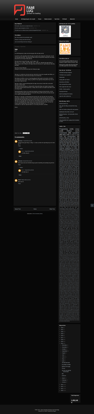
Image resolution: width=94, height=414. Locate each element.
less (77, 194)
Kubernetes (62, 77)
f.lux (77, 253)
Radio (73, 226)
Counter (68, 210)
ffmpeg (71, 254)
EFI (77, 213)
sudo (71, 178)
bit (72, 234)
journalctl (71, 267)
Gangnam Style (67, 216)
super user (67, 306)
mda (63, 274)
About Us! (72, 19)
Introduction (61, 219)
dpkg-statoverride (74, 251)
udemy (73, 312)
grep (66, 161)
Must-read (67, 140)
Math (68, 143)
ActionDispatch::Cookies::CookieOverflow (66, 208)
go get (64, 260)
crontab (71, 173)
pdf (70, 285)
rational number (63, 291)
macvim (64, 272)
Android (70, 156)
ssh (72, 164)
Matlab (60, 149)
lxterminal (76, 271)
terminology (76, 310)
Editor (60, 214)
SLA (60, 227)
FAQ (64, 214)
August (63, 353)
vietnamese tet (73, 316)
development (73, 247)
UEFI (66, 187)
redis (61, 292)
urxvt (70, 315)
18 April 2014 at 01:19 (27, 160)
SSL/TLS (76, 227)
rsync (64, 296)
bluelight (76, 234)
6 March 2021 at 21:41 (26, 179)
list (75, 176)
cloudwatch (61, 241)
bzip (70, 235)
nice (77, 279)
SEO (69, 186)
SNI (71, 227)
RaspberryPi (66, 171)
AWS (76, 207)
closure (76, 240)
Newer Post (18, 209)
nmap (73, 197)
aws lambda (72, 233)
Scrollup (92, 205)
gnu (76, 259)
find (67, 155)
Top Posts (57, 19)
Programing (63, 129)
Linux (77, 129)
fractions (73, 255)
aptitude (71, 232)
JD (69, 219)
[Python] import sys (63, 103)
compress (72, 242)
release (70, 292)
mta (61, 278)
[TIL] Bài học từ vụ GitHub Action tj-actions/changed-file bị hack (28, 30)
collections (61, 242)
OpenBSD (66, 185)
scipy (65, 164)
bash (68, 138)
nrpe (77, 280)
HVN (78, 169)
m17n (60, 272)
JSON (65, 183)
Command (63, 133)
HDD (75, 169)
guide (62, 261)
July (63, 355)
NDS (61, 223)
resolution (66, 293)
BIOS (67, 209)
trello (74, 203)
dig (70, 248)
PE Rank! (64, 19)
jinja (77, 266)
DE (78, 210)
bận (63, 373)
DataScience (66, 157)
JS (71, 219)
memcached (68, 274)
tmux (67, 150)
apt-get (76, 154)
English (60, 169)
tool (76, 311)
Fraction (71, 215)
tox (70, 203)
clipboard (71, 240)
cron (67, 173)
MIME (62, 221)
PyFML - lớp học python (64, 89)
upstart (60, 165)
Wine (76, 229)
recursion (77, 291)
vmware (65, 180)
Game (76, 144)
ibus (73, 264)
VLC (70, 229)
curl (76, 173)
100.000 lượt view (66, 362)
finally (62, 255)
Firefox (60, 145)
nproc (74, 280)
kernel (72, 176)
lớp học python (67, 196)
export (67, 192)
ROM (65, 226)
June (63, 357)
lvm (72, 271)
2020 (62, 331)
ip (65, 194)
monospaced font (72, 277)
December (64, 345)
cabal (73, 235)
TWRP (67, 228)
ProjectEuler (61, 160)
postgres (64, 287)
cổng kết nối (61, 246)
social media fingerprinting (64, 303)
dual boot (71, 252)
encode (66, 175)
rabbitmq (77, 290)
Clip (60, 181)
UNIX (72, 154)
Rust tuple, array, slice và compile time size (24, 25)
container (61, 173)
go (73, 149)
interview (62, 176)
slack (68, 302)
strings (73, 305)
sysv (68, 309)
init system (77, 175)
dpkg (60, 155)
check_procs (68, 239)
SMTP (68, 227)
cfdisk (64, 238)
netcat (68, 197)
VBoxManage (61, 229)
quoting (73, 290)
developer (75, 190)
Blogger (54, 411)
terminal (65, 156)
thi (71, 311)
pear (73, 285)
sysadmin (75, 133)
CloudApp (65, 181)
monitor (67, 177)
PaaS (73, 223)
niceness (61, 280)
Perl (75, 185)
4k (59, 207)
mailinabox (61, 273)
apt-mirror (66, 232)
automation (61, 233)
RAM (60, 171)
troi (64, 312)
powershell (69, 287)
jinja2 (60, 267)
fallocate (60, 254)
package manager (67, 283)
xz (63, 319)
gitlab (62, 193)
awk (61, 188)
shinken (74, 300)
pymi (76, 199)
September (64, 351)
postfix (76, 177)
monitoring (77, 161)
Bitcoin (75, 209)
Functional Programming (65, 148)
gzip (73, 261)
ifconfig (76, 264)
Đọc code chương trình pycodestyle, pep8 (23, 37)
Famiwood (76, 214)
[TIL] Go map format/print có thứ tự (22, 28)
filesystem (61, 161)
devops (69, 151)
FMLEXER (67, 182)
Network (61, 138)
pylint (61, 290)
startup (69, 304)
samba (62, 297)
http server (71, 161)
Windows (61, 172)
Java (63, 220)
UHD (71, 228)
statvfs (65, 305)
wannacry (69, 317)
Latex (75, 148)
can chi (65, 236)
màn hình (68, 278)
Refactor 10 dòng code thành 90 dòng (22, 39)
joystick (75, 267)
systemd (76, 178)
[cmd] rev (64, 375)
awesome (67, 233)
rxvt (76, 296)
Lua (78, 220)
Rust (72, 171)
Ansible (73, 180)
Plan (78, 185)
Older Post (52, 209)
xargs (69, 165)
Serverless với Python (64, 82)
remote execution (76, 292)
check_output (61, 239)
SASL (77, 226)
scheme (77, 149)
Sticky (68, 154)
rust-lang (72, 296)
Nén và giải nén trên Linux (65, 86)
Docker (61, 146)
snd (77, 302)
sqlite (65, 202)
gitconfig (60, 259)
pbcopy (76, 284)
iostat (77, 265)
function (72, 257)
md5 (60, 274)
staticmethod (75, 304)
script (69, 164)
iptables (64, 266)
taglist (72, 309)
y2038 (66, 319)
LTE (75, 220)
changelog (69, 238)
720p (65, 207)
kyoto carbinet (68, 268)
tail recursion (77, 309)
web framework (69, 318)
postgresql (76, 198)
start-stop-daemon (62, 304)
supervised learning (74, 306)
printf (60, 199)
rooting (60, 296)
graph (75, 260)
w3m (77, 204)
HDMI (62, 217)
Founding (67, 215)
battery (62, 234)
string (69, 305)
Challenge (63, 166)
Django (72, 157)
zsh (63, 206)
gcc (64, 258)
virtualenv (72, 204)
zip (78, 319)
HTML (77, 217)
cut (70, 190)
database (61, 175)
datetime (70, 246)
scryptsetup (76, 297)
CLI (71, 135)
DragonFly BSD (66, 213)
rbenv (69, 291)
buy (60, 235)
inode (74, 265)
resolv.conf (61, 201)
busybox (71, 188)
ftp (59, 257)
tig (73, 311)
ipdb (60, 266)
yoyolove (61, 142)
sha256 (78, 299)
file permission (76, 254)
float (78, 192)
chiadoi (73, 239)
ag (65, 172)
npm (77, 197)
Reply (19, 145)
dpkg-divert (61, 251)
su (77, 305)
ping (77, 286)
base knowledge (69, 160)
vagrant (60, 180)
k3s (61, 268)
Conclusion (71, 181)
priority (74, 287)
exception (63, 192)
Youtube (74, 187)
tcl (63, 310)
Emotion (68, 146)
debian (76, 160)
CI (77, 180)
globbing (72, 259)
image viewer (65, 265)
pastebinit (77, 283)
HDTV (66, 217)
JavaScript (63, 154)
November (64, 347)
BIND (64, 209)
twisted (69, 312)
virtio (65, 317)
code (66, 241)
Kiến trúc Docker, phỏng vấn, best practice (68, 109)
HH (69, 217)
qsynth (69, 290)
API (70, 207)
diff (67, 248)
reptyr (62, 293)
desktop (67, 247)
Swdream (20, 140)
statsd (60, 305)
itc (67, 266)
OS (72, 159)
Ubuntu (75, 138)
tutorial (77, 203)
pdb (67, 285)
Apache (73, 165)
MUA (65, 221)
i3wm (70, 264)
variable (60, 316)
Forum (39, 19)
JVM (60, 220)
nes (64, 279)
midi (78, 274)
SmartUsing (74, 140)
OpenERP (69, 223)
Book (63, 143)
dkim (77, 248)
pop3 (71, 198)
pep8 (77, 285)
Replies (21, 148)
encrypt (66, 253)
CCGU (70, 139)
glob (68, 259)
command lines (74, 172)
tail (60, 203)
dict (64, 248)
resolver (71, 293)
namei (77, 278)
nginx (62, 152)
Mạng (67, 142)
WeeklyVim (74, 143)
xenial (60, 319)
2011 (62, 388)
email (64, 155)
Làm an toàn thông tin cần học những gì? (23, 41)
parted (73, 283)
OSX (76, 159)
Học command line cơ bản (65, 84)
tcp (65, 310)
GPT (72, 182)
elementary (61, 253)
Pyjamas (60, 226)
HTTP (76, 182)
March (63, 378)
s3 (78, 296)
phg (63, 286)
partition (62, 162)
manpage (70, 273)
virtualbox (72, 150)
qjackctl (65, 290)
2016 (62, 339)
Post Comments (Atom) (37, 213)
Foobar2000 (61, 215)
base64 (78, 233)
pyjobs (71, 199)
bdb (65, 234)
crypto (71, 245)
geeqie (74, 258)
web (70, 180)
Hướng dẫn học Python (64, 79)
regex (67, 178)
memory (62, 177)
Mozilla (78, 222)
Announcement (74, 145)
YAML (70, 187)
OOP (68, 159)
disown (73, 248)
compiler (66, 242)
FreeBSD (76, 215)
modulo (66, 277)
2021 (62, 329)
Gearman (73, 216)
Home (16, 19)
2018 (62, 335)
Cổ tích (63, 368)
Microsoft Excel (72, 222)
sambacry (66, 297)
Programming (75, 170)
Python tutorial (48, 19)
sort (77, 201)
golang (60, 140)
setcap (65, 299)
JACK (66, 219)
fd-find (67, 254)
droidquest (61, 252)
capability (69, 236)
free (77, 255)
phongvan (66, 198)
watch (74, 317)
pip (66, 162)
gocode (71, 260)
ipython (67, 176)
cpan (60, 245)
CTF (61, 210)
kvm (78, 151)
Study (60, 136)
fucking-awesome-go (65, 257)
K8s (77, 157)
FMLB (65, 169)
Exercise (61, 182)
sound (60, 202)
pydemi (60, 164)
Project (64, 151)
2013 (62, 384)
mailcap (76, 272)
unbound (77, 312)
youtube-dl (71, 319)
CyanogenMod (74, 210)
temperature (70, 310)
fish (75, 192)
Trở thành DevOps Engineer (65, 72)
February (64, 380)
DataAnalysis (70, 167)
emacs (70, 191)
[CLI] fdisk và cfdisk (66, 364)
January (64, 382)
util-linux (62, 204)
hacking (74, 151)
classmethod (65, 240)
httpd (64, 264)
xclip (77, 318)
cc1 (73, 236)
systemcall (76, 202)
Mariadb (66, 222)
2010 (62, 390)
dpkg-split (67, 251)
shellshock (69, 300)
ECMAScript (73, 213)
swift (71, 202)
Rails (65, 186)
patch (62, 284)
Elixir (76, 167)
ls (66, 271)
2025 (62, 327)
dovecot (61, 191)
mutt (72, 177)
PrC (61, 186)
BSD (77, 150)
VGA (66, 229)
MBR (74, 183)
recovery (72, 291)
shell (70, 144)
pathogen (66, 284)
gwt (69, 261)
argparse (76, 232)
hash (77, 261)
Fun (18, 133)
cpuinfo (67, 245)
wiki (74, 318)
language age (75, 268)
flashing (65, 255)
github (65, 259)
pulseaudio (61, 178)
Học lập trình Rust (63, 91)
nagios (73, 278)
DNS (78, 152)
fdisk (72, 192)
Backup (71, 209)
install (62, 194)
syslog (60, 309)
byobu (63, 235)
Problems (68, 170)
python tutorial (67, 152)
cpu (63, 245)
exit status (72, 253)
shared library (63, 300)
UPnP (76, 228)
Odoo (65, 223)
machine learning (75, 196)
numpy (60, 198)
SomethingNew (71, 136)
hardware (71, 175)
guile (74, 155)
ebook (66, 191)
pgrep (60, 286)
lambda (72, 194)
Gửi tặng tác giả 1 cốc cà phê (28, 19)
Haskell (60, 183)
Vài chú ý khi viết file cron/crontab (66, 371)
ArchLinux (76, 156)
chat (77, 238)
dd (73, 246)
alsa (78, 187)
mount (78, 277)
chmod (77, 239)
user (77, 315)
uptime (66, 315)
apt (68, 172)
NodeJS (61, 185)
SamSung (61, 228)
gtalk (78, 260)
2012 (62, 386)
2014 (62, 343)
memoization (74, 274)
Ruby (72, 142)
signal (78, 300)
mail (68, 272)
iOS (74, 193)
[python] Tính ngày (66, 366)
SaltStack (61, 187)
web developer (62, 318)
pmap (60, 287)
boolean (66, 188)
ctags (75, 245)
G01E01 (60, 216)
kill (68, 194)
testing (63, 203)
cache (77, 235)
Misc (21, 133)
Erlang (76, 181)
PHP (71, 185)
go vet (67, 260)
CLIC (78, 165)
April (63, 361)
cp (66, 190)
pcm (64, 285)
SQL (73, 186)
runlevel (68, 296)
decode (76, 246)
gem (77, 258)
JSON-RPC (76, 219)
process (65, 199)
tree (61, 312)
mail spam (72, 272)
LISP (67, 220)
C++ (60, 151)
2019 (62, 333)
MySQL (62, 170)
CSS (60, 157)
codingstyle (76, 241)
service (72, 201)
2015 (62, 341)
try (66, 312)
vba (64, 316)
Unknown (20, 160)
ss (67, 202)
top (67, 203)
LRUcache (71, 220)
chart (74, 238)
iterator (71, 266)
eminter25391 (76, 191)
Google (78, 216)
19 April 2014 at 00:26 (29, 151)
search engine (62, 298)
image (60, 265)
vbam (68, 316)
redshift (65, 292)
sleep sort (73, 302)
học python (66, 145)
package (60, 283)
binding (69, 234)
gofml (66, 193)
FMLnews (70, 169)
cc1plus (76, 236)
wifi (60, 206)
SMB (64, 227)
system (62, 150)
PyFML (77, 142)
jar (74, 266)
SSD (76, 171)
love (64, 271)
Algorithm (74, 152)
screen (71, 297)
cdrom (60, 238)
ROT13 (69, 226)
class (60, 240)
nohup (65, 280)
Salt (77, 186)
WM (73, 229)
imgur (70, 265)
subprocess (61, 306)
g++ (61, 258)
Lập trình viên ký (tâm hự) (65, 96)
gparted (70, 193)
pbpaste (60, 285)
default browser (62, 247)
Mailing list (73, 221)
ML (77, 183)
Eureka (75, 146)
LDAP (69, 183)
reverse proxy (76, 293)
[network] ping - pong (64, 117)
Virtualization (67, 149)
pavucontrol (71, 284)
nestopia (68, 279)
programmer (75, 162)
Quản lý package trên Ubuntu (65, 93)
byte (67, 235)
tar (61, 310)
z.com (75, 319)
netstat (73, 279)
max (77, 273)
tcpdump (76, 164)
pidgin (74, 286)
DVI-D (60, 213)
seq (67, 298)
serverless (72, 298)
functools (77, 257)
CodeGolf (69, 166)
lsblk (69, 271)
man (65, 273)
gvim (66, 261)
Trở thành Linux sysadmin (65, 75)
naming (60, 279)
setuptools (70, 299)
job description (65, 267)
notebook (69, 280)
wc (77, 317)
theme (64, 311)
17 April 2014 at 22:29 (27, 140)
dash (66, 246)
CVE (64, 210)
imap (78, 193)
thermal (68, 311)
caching (60, 236)
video (65, 165)
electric (76, 252)
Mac (68, 221)
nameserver (63, 197)
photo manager (68, 286)
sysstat (64, 309)
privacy (78, 287)
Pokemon (77, 223)
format (69, 255)
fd (64, 254)
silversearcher (63, 302)
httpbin (60, 264)
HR (72, 217)
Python (69, 131)
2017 (62, 337)
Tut (64, 139)
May (63, 358)
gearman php (68, 258)
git (70, 155)
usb (73, 315)
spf (77, 303)
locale (60, 271)
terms (60, 311)
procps (69, 162)
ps (61, 156)
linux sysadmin (62, 144)
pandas (77, 155)
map (74, 273)
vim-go (67, 204)
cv (77, 245)
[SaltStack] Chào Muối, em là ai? (66, 111)
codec (70, 241)
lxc (78, 176)
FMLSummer (69, 214)
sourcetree (73, 303)
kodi (64, 268)
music (64, 278)
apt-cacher (61, 232)
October (64, 349)
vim (76, 139)
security (67, 201)
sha (74, 299)
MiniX (19, 179)
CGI (78, 209)
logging (60, 196)
